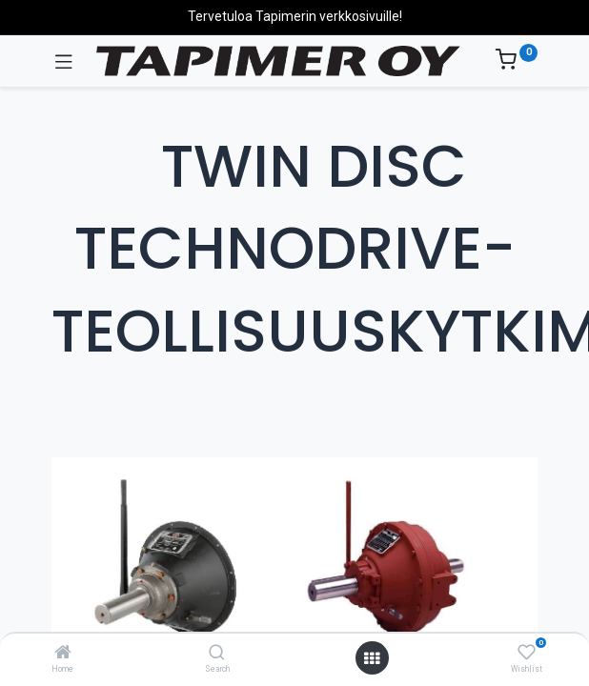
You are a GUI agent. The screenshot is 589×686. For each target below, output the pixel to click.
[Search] (217, 653)
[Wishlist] (526, 652)
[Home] (62, 653)
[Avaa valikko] (371, 658)
